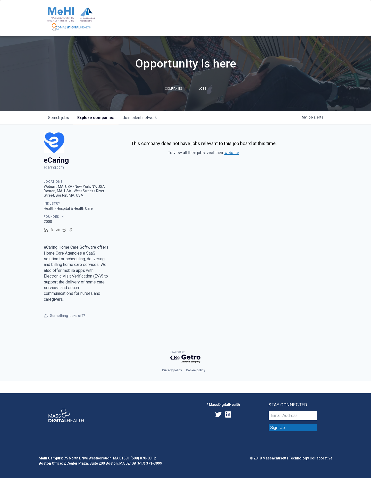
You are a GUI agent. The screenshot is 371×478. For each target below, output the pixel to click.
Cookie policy (195, 370)
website (231, 152)
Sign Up (277, 427)
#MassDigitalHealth (223, 404)
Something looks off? (64, 316)
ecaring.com (54, 167)
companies (95, 117)
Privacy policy (172, 370)
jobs (58, 117)
